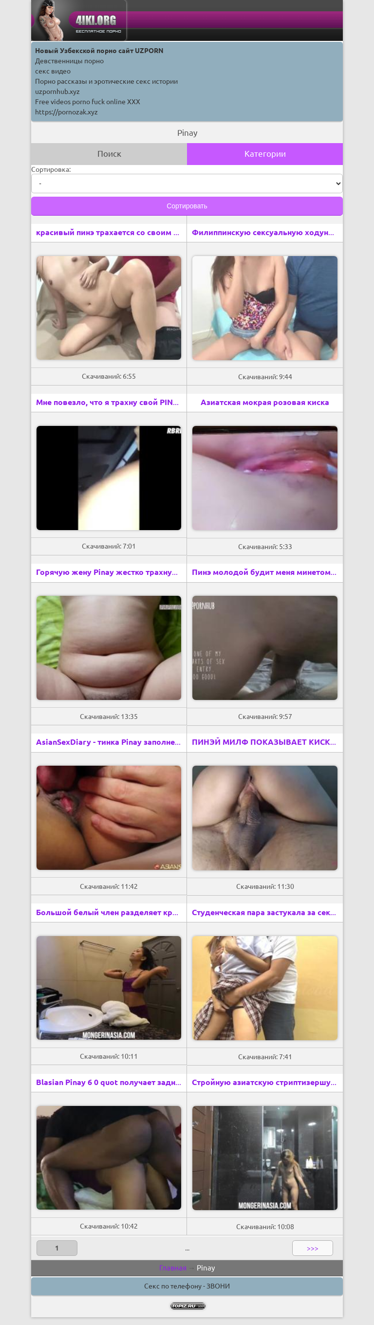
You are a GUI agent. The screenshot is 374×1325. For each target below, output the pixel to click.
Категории (265, 153)
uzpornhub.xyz (57, 91)
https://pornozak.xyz (66, 112)
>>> (312, 1248)
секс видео (53, 71)
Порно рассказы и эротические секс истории (106, 81)
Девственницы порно (69, 61)
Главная (173, 1268)
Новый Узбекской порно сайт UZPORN (99, 51)
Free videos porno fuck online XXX (87, 102)
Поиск (109, 153)
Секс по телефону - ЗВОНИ (187, 1286)
